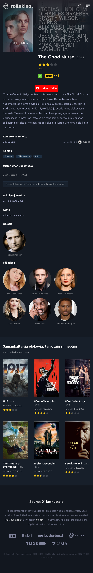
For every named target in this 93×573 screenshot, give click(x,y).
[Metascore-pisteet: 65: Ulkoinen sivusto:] (40, 75)
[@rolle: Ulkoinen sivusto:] (84, 142)
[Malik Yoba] (40, 311)
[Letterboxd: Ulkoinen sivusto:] (50, 535)
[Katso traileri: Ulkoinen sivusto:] (46, 86)
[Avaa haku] (80, 6)
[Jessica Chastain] (65, 281)
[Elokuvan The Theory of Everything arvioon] (15, 449)
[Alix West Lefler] (14, 281)
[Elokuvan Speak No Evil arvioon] (77, 447)
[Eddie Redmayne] (40, 281)
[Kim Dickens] (14, 311)
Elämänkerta (24, 156)
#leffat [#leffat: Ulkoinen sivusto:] (39, 519)
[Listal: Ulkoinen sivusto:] (26, 535)
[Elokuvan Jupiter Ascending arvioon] (46, 449)
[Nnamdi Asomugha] (65, 311)
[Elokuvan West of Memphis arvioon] (46, 387)
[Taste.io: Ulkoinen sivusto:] (59, 544)
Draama (8, 156)
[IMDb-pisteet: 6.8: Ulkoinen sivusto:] (52, 75)
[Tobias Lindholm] (14, 242)
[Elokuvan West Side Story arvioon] (77, 387)
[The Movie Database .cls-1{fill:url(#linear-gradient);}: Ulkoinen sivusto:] (36, 544)
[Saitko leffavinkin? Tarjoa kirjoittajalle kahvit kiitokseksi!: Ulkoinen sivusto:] (35, 184)
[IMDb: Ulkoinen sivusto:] (12, 535)
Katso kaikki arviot (16, 352)
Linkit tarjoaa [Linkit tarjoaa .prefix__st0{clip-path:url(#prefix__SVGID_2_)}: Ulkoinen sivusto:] (15, 175)
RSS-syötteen (13, 519)
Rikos (37, 156)
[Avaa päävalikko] (88, 6)
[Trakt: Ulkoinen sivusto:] (77, 535)
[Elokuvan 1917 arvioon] (15, 385)
